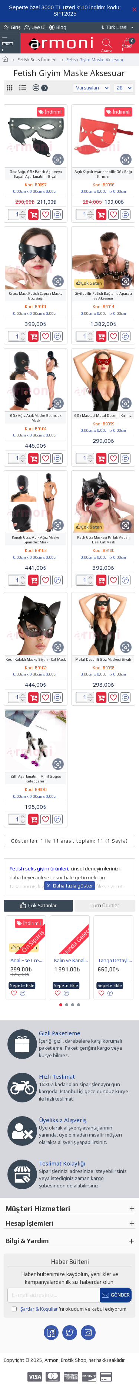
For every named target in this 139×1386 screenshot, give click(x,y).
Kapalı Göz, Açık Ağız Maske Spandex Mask (35, 539)
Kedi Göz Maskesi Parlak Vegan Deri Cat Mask (103, 539)
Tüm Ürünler (104, 905)
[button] (60, 1004)
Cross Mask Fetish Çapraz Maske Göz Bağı (36, 295)
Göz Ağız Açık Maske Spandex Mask (36, 417)
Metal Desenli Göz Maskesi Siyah (103, 659)
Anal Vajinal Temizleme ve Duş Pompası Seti (115, 960)
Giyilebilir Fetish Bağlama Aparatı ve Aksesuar (103, 295)
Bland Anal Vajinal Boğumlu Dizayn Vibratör (27, 960)
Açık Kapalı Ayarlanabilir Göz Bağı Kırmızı (103, 174)
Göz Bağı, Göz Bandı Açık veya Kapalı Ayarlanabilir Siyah (36, 174)
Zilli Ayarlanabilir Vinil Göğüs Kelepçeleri (35, 778)
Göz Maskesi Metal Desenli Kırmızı (103, 415)
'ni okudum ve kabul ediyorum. (70, 1309)
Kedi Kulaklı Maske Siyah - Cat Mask (36, 659)
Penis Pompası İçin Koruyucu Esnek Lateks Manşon (71, 960)
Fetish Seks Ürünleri (37, 60)
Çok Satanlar (42, 905)
